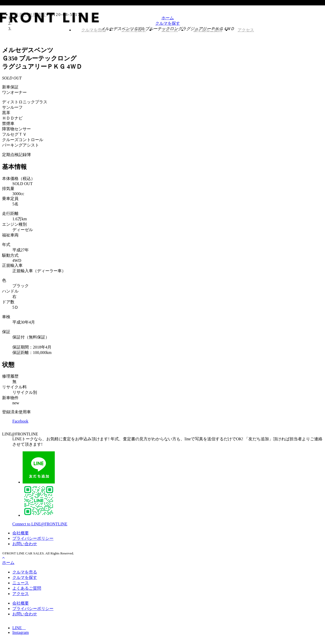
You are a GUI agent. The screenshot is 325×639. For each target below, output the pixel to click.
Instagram (20, 632)
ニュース (169, 30)
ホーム (8, 562)
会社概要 (20, 533)
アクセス (246, 30)
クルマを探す (133, 30)
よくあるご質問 (207, 30)
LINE (19, 628)
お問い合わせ (24, 544)
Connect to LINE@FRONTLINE (39, 524)
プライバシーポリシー (32, 538)
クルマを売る (93, 30)
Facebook (20, 421)
